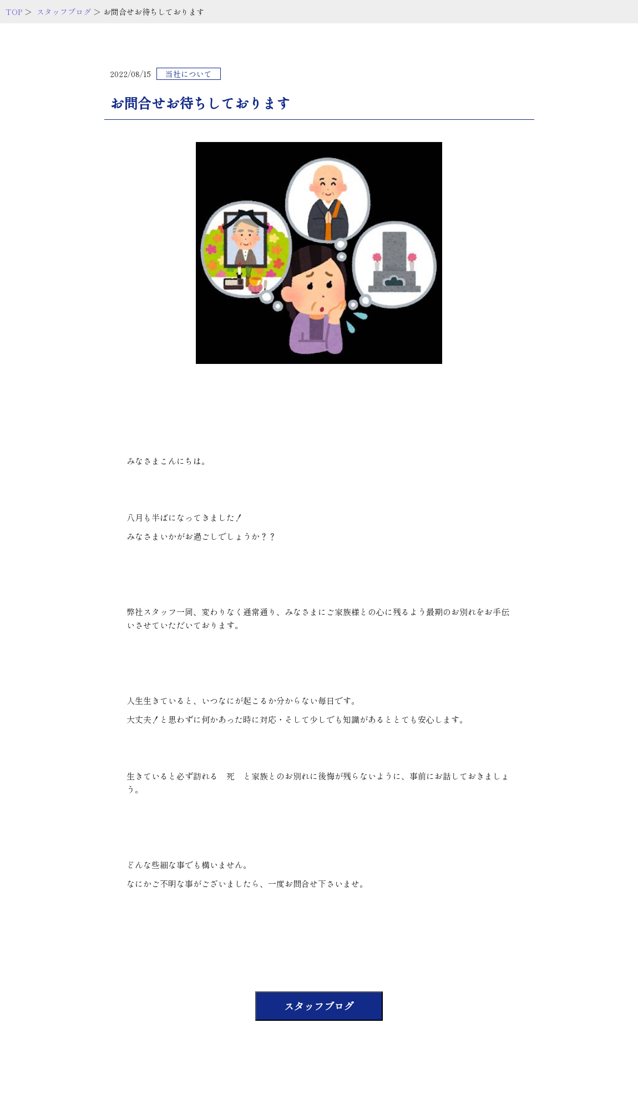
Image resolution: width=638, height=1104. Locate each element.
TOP (14, 11)
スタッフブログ (64, 11)
